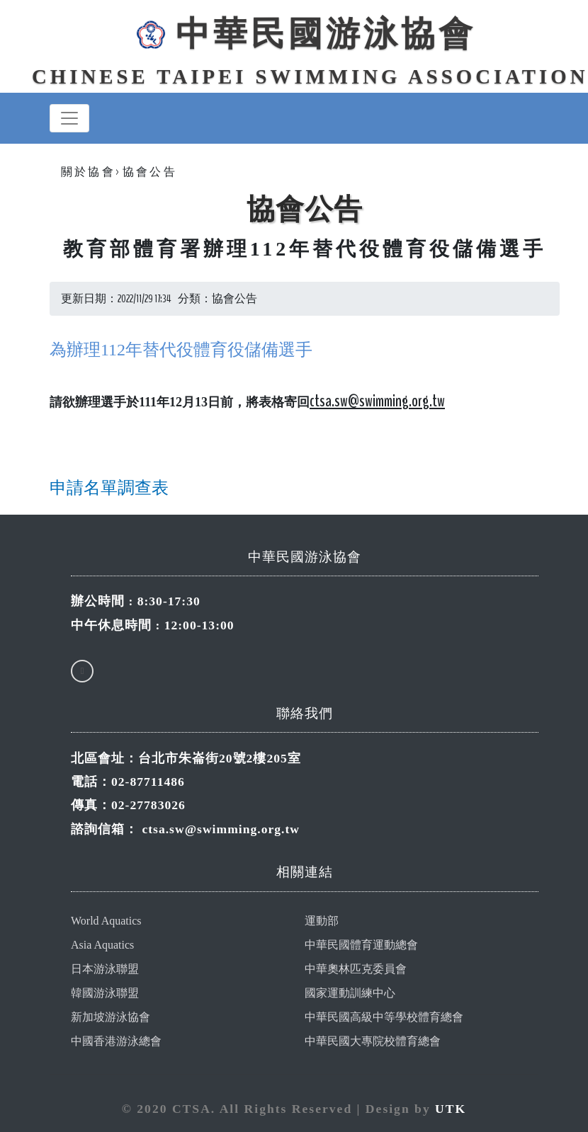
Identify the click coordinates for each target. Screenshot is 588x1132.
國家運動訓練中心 (350, 993)
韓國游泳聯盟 (105, 993)
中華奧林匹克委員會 (356, 969)
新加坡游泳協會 (110, 1017)
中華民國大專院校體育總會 (373, 1041)
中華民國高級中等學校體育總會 (384, 1017)
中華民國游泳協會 (304, 33)
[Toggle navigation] (69, 118)
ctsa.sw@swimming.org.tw (221, 829)
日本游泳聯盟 (105, 969)
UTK (450, 1109)
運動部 (322, 921)
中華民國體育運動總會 (361, 945)
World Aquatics (106, 921)
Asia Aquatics (102, 945)
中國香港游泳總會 (116, 1041)
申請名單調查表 (109, 488)
